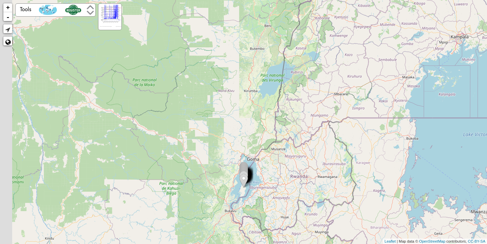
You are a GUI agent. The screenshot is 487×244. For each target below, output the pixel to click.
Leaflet (390, 241)
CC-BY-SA (476, 241)
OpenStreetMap (432, 241)
